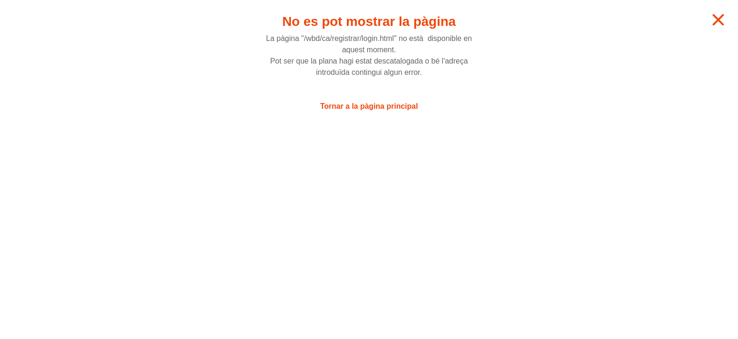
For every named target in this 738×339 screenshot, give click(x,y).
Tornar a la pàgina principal (369, 106)
